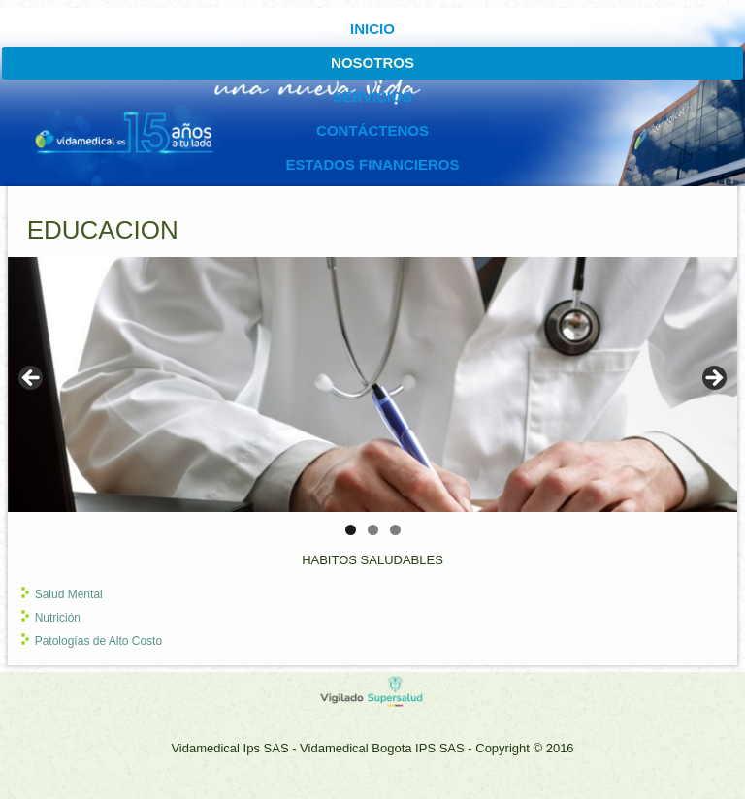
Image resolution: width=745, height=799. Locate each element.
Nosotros (372, 62)
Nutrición (58, 617)
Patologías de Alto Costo (98, 641)
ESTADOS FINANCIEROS (373, 164)
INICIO (372, 28)
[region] (373, 384)
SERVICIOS (372, 96)
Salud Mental (69, 594)
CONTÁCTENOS (372, 130)
